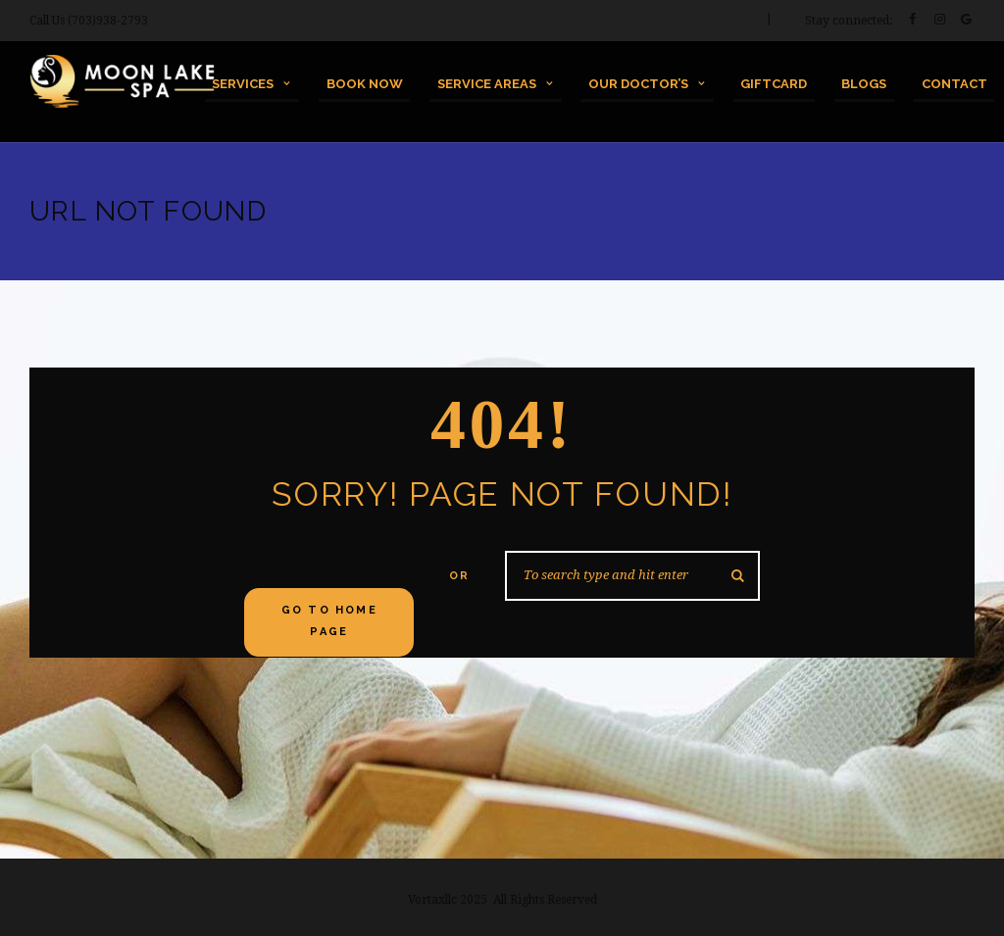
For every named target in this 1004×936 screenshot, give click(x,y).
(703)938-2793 (108, 20)
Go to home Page (329, 621)
